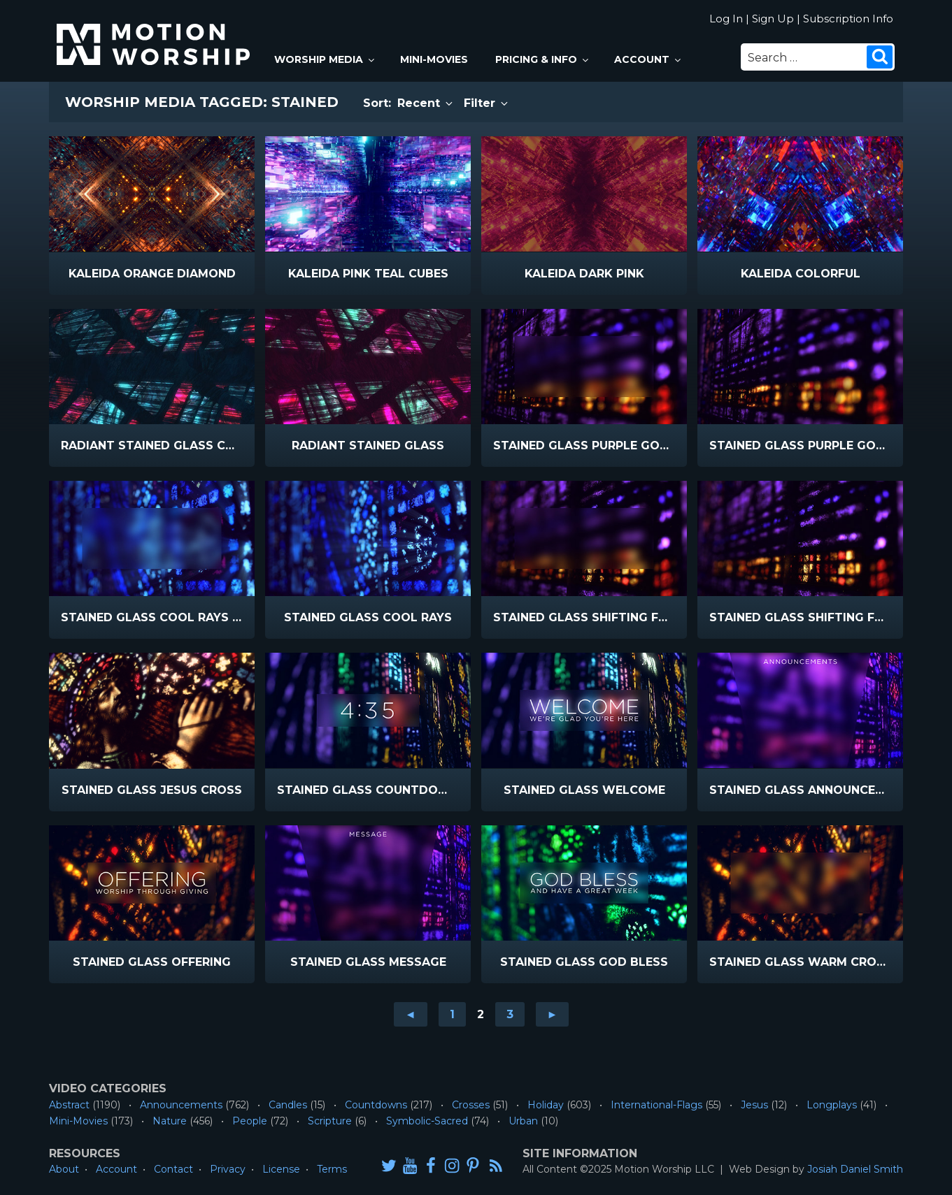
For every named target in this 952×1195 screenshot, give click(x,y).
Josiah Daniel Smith (855, 1169)
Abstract (69, 1105)
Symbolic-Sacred (427, 1121)
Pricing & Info (542, 59)
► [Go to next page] (552, 1014)
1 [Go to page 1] (452, 1014)
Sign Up (773, 18)
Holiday (545, 1105)
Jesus (754, 1105)
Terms (332, 1169)
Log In (726, 18)
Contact (173, 1169)
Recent (426, 103)
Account (648, 59)
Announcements (181, 1105)
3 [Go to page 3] (509, 1014)
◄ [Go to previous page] (410, 1014)
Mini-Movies (434, 59)
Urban (523, 1121)
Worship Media (325, 59)
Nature (169, 1121)
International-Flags (656, 1105)
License (281, 1169)
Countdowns (376, 1105)
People (249, 1121)
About (64, 1169)
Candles (288, 1105)
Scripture (330, 1121)
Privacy (228, 1169)
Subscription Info (848, 18)
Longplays (832, 1105)
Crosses (471, 1105)
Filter (487, 103)
